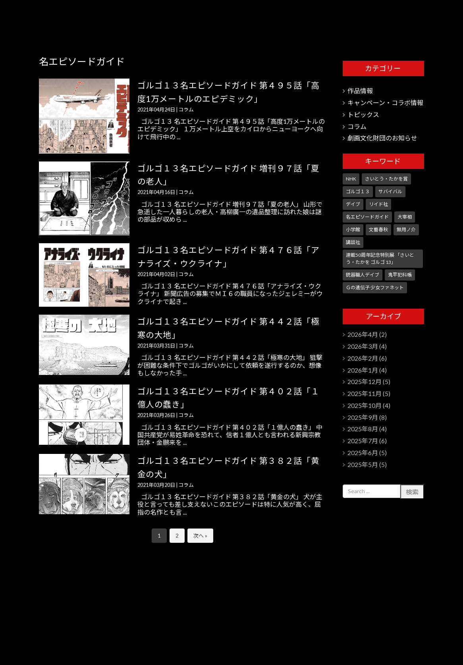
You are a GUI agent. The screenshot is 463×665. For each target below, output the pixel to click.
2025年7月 (362, 440)
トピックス (363, 114)
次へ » (200, 535)
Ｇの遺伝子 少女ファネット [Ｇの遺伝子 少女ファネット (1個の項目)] (375, 287)
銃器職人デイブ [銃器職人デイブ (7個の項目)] (362, 275)
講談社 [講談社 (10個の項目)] (353, 242)
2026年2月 (362, 358)
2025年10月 (364, 405)
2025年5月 (362, 464)
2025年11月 (364, 393)
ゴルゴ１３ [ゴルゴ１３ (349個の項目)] (358, 191)
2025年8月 (362, 428)
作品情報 (360, 90)
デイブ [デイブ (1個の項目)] (353, 204)
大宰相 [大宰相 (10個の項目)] (404, 217)
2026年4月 (362, 334)
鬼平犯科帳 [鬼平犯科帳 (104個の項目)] (400, 275)
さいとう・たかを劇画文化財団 (385, 20)
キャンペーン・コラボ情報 (385, 102)
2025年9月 (362, 417)
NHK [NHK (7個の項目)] (351, 179)
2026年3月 (362, 346)
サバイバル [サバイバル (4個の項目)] (390, 191)
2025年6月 (362, 452)
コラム (186, 109)
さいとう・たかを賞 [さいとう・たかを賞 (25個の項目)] (386, 179)
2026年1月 (362, 370)
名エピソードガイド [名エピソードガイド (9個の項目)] (367, 217)
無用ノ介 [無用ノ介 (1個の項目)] (406, 230)
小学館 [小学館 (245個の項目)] (353, 230)
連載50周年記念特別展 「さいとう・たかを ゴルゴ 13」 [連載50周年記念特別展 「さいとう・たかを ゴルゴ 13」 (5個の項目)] (380, 258)
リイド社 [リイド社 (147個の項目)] (378, 204)
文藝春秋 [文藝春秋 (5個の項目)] (378, 230)
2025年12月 (364, 381)
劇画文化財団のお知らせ (382, 138)
